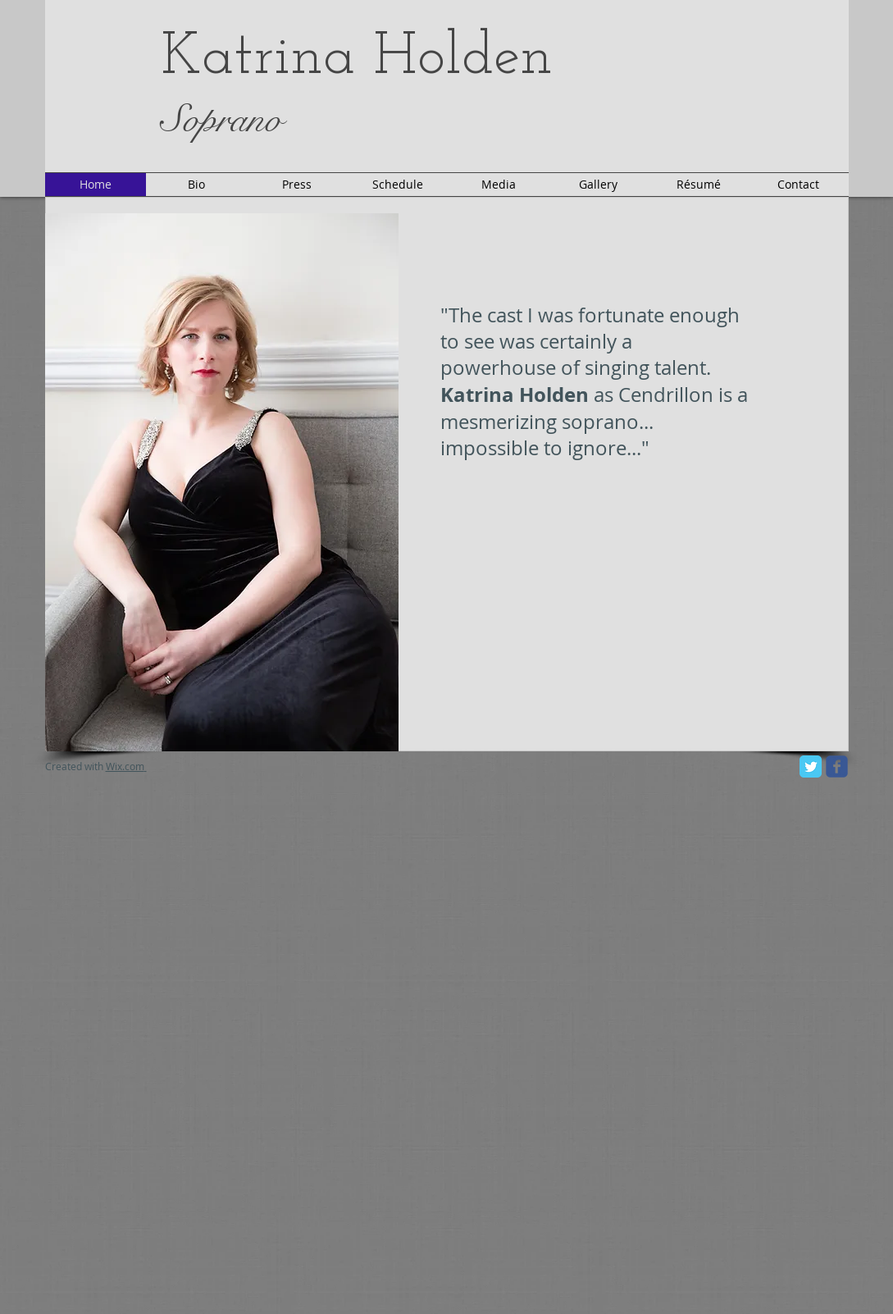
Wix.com (126, 766)
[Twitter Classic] (811, 766)
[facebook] (837, 766)
